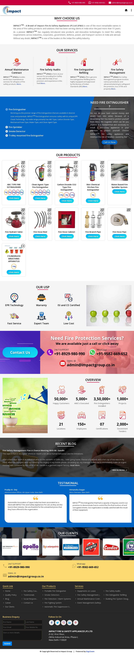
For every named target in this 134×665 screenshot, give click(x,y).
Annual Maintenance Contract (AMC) (88, 599)
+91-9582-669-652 (96, 2)
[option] (37, 506)
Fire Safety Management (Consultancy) (88, 595)
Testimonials (27, 595)
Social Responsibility (29, 599)
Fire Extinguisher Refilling (115, 595)
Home (6, 591)
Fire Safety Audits (111, 591)
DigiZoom (90, 651)
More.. (19, 84)
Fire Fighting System (52, 603)
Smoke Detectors (50, 595)
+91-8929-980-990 (76, 2)
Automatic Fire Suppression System (56, 607)
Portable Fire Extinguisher (54, 591)
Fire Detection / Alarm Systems (56, 599)
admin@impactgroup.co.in (120, 2)
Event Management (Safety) (88, 603)
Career (7, 603)
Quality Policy (9, 595)
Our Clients (8, 607)
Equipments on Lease (85, 591)
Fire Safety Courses (29, 591)
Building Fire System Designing (116, 599)
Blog (6, 599)
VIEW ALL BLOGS (119, 470)
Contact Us (20, 352)
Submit (7, 644)
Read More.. (75, 465)
